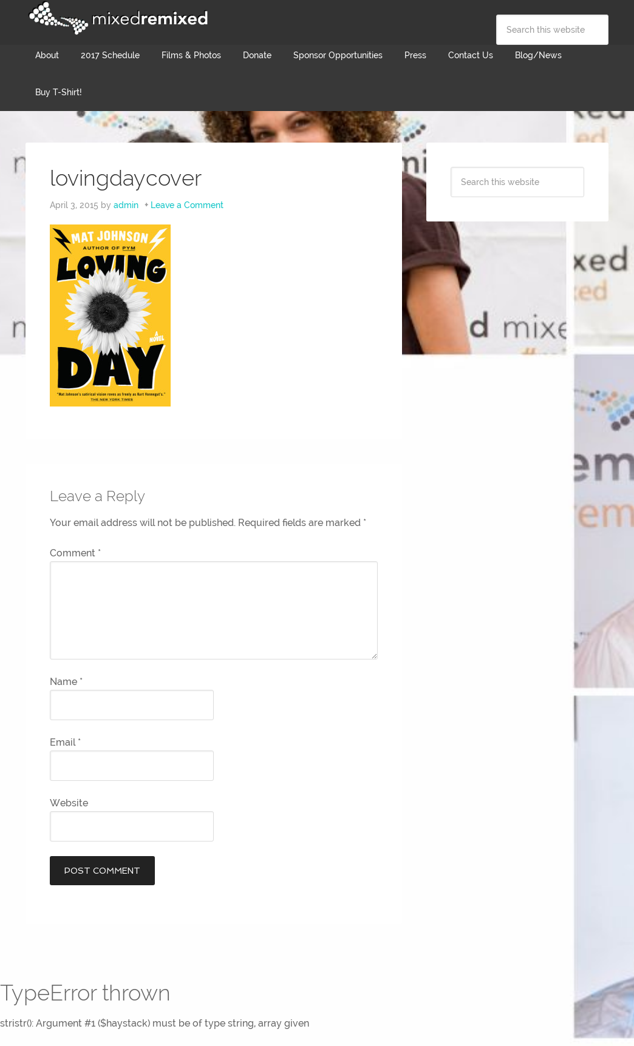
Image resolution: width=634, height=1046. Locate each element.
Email (65, 742)
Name (66, 681)
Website (69, 803)
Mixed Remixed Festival (117, 18)
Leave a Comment (187, 205)
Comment (75, 553)
